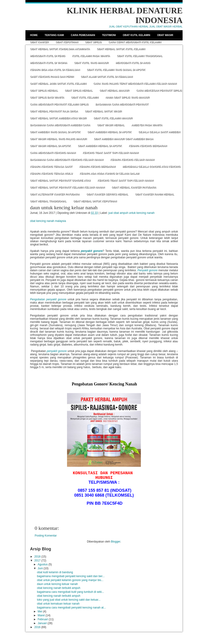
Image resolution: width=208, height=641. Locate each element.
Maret (41, 615)
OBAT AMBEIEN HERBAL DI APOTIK (109, 132)
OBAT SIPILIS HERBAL (44, 90)
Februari (43, 619)
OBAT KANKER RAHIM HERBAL (154, 194)
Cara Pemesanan (83, 35)
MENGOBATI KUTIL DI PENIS (47, 55)
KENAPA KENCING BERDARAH (148, 145)
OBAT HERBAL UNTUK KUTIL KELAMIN (121, 49)
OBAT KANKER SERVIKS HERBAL (107, 194)
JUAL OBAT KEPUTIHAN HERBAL (129, 26)
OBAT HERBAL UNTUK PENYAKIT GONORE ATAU (60, 180)
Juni (40, 568)
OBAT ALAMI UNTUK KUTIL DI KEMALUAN (107, 76)
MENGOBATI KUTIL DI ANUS (133, 62)
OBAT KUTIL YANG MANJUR (91, 62)
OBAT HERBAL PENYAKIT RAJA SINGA (54, 111)
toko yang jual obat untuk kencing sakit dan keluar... (69, 599)
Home (34, 35)
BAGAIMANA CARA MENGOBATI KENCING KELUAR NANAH (66, 159)
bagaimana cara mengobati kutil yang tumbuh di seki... (70, 591)
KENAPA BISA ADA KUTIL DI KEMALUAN (55, 69)
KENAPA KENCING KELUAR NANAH (132, 159)
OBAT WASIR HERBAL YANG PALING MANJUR (58, 138)
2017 (37, 560)
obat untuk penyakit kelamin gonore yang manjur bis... (70, 580)
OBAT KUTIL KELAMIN (84, 97)
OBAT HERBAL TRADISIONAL (48, 201)
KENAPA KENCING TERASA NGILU (51, 173)
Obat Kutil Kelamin (136, 35)
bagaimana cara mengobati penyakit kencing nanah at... (71, 607)
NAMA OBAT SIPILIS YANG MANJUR (127, 97)
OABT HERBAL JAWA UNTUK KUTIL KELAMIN (58, 83)
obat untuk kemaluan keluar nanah (58, 603)
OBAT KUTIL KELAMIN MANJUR (113, 118)
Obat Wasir (165, 35)
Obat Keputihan (66, 42)
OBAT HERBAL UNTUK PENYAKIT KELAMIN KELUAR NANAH (67, 187)
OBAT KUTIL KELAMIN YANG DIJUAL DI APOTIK (116, 69)
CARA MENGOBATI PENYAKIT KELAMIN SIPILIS (59, 104)
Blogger (115, 541)
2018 (37, 556)
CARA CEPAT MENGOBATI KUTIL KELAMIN (134, 42)
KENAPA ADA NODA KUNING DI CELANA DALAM (109, 173)
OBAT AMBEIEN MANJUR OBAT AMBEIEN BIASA (123, 138)
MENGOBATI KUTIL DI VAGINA (48, 62)
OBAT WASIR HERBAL (110, 125)
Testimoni (109, 35)
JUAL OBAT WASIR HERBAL (166, 26)
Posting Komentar (46, 535)
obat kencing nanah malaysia (48, 221)
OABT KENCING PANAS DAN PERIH (52, 76)
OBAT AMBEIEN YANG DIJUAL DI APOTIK (55, 132)
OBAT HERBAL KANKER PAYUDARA (134, 187)
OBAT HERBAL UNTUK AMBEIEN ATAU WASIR (58, 118)
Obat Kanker (39, 42)
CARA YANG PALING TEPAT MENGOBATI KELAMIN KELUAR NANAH (135, 83)
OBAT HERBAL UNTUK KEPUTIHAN (95, 201)
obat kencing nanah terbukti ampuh (58, 588)
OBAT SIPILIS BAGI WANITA (47, 97)
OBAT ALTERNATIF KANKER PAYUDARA (55, 194)
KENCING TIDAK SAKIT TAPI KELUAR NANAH (110, 152)
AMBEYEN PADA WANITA (146, 125)
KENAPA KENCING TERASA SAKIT (51, 166)
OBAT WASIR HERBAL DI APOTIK (50, 145)
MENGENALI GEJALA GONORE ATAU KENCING (151, 166)
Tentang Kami (54, 35)
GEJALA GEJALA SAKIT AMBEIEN (159, 132)
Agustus (43, 564)
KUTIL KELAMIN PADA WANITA (91, 55)
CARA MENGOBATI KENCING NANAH (53, 152)
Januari (42, 623)
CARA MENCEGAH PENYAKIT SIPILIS (159, 90)
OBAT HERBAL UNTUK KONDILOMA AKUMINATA (60, 49)
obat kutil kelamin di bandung (55, 572)
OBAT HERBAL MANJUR (114, 90)
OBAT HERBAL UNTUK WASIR (103, 111)
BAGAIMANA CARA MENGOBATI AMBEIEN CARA (60, 125)
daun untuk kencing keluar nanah (64, 207)
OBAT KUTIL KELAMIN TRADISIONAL (139, 55)
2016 (37, 627)
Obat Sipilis (93, 42)
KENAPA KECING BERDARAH (97, 166)
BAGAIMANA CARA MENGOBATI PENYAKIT (122, 104)
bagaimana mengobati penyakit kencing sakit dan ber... (71, 576)
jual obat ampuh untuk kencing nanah (131, 213)
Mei (40, 611)
